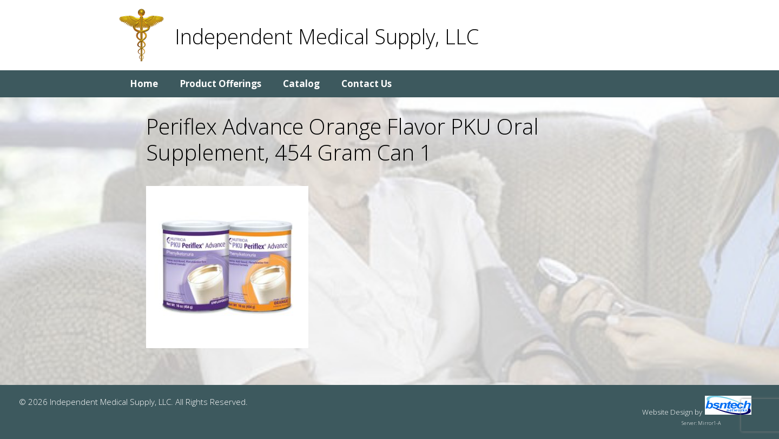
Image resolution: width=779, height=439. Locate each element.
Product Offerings (220, 83)
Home (144, 83)
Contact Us (366, 83)
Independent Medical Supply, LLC (327, 36)
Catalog (301, 83)
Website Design (667, 412)
